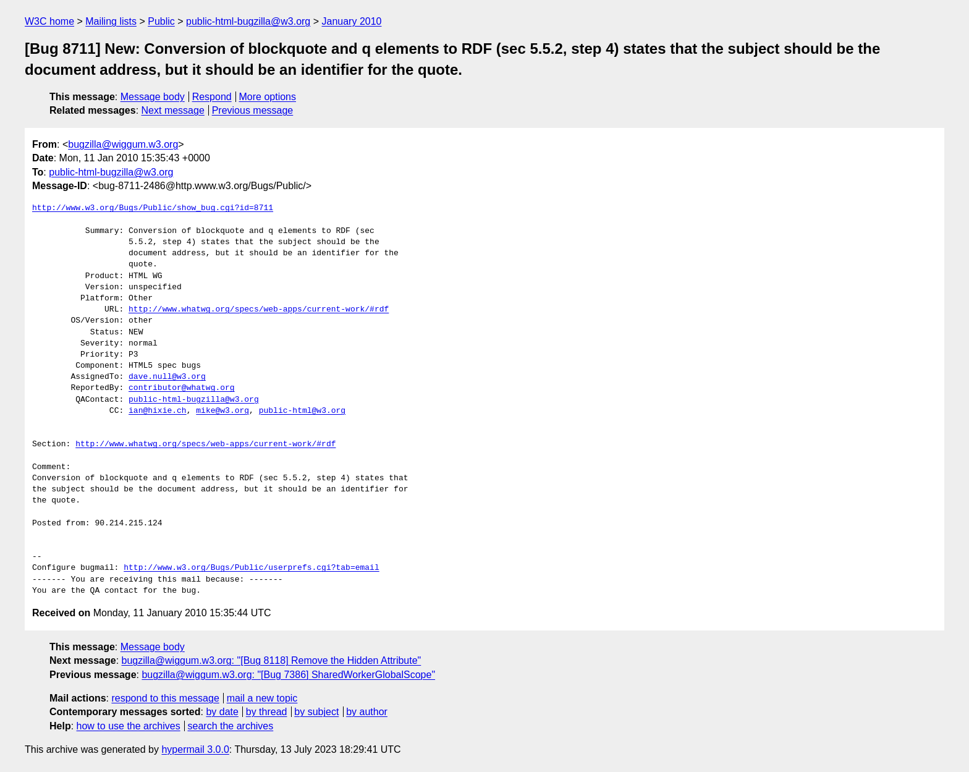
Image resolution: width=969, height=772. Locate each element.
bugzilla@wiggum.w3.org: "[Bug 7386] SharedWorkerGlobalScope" (288, 674)
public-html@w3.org (302, 411)
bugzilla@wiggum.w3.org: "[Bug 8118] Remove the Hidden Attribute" (271, 660)
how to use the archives (128, 726)
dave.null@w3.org (167, 377)
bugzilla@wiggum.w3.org (123, 144)
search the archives (231, 726)
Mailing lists (111, 21)
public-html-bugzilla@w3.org (248, 21)
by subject (316, 711)
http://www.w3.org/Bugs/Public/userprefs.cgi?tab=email (251, 568)
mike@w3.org (222, 411)
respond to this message (165, 698)
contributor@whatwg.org (182, 388)
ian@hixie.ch (158, 411)
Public (161, 21)
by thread (266, 711)
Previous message (253, 110)
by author (366, 711)
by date (222, 711)
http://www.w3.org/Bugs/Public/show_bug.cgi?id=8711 (152, 208)
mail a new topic (262, 698)
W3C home (49, 21)
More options (268, 96)
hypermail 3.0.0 (195, 749)
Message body (153, 96)
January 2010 (352, 21)
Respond (212, 96)
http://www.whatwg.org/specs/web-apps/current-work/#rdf (259, 309)
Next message (173, 110)
